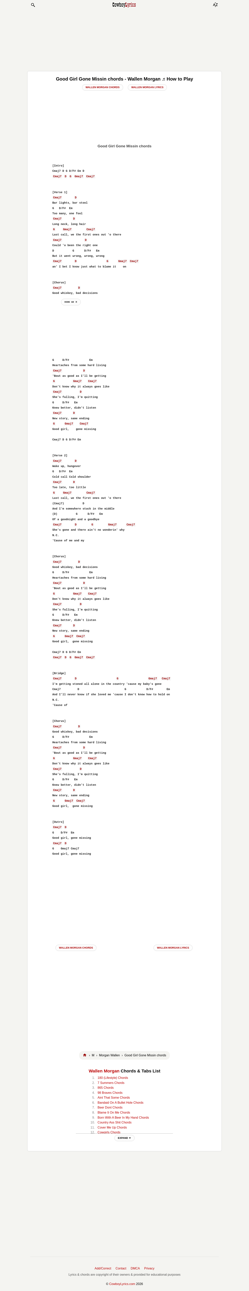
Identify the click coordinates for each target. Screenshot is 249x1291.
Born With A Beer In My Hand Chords (123, 1117)
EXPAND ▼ (124, 1137)
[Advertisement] (124, 39)
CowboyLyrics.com (122, 1284)
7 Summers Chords (111, 1082)
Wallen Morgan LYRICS (173, 947)
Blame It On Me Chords (114, 1112)
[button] (33, 5)
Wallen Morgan (104, 1071)
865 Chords (106, 1087)
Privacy (149, 1268)
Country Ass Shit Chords (115, 1122)
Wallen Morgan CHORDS (76, 947)
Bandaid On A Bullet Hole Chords (121, 1102)
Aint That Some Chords (114, 1097)
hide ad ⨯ (71, 302)
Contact (121, 1268)
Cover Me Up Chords (112, 1127)
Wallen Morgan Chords (103, 87)
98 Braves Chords (110, 1092)
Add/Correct (103, 1268)
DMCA (135, 1268)
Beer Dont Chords (110, 1107)
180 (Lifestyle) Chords (113, 1077)
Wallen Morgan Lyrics (147, 87)
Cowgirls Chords (109, 1132)
